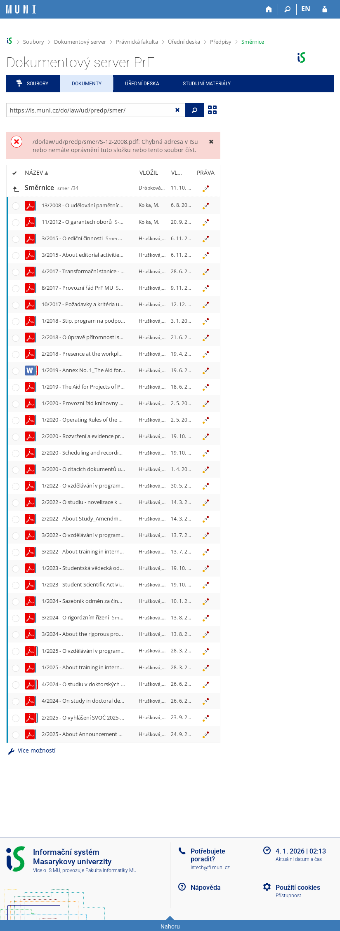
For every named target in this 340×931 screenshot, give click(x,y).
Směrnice (252, 41)
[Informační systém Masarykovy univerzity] (21, 9)
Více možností (31, 750)
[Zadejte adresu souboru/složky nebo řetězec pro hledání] (95, 110)
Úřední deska (184, 41)
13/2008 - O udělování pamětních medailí (109, 205)
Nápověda (206, 887)
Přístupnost (288, 895)
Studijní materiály (207, 84)
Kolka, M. (149, 205)
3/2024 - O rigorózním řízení (128, 617)
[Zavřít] (211, 141)
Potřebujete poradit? (208, 855)
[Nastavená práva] (205, 188)
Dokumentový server (80, 41)
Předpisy (220, 41)
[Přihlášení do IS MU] (324, 9)
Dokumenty (87, 84)
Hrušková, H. (153, 238)
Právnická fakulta (137, 41)
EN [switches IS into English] (305, 8)
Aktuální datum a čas (299, 859)
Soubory (33, 41)
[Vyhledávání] (287, 9)
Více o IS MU (46, 870)
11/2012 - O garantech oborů (94, 221)
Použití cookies (298, 887)
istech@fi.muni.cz (210, 867)
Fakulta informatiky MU (111, 870)
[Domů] (269, 9)
